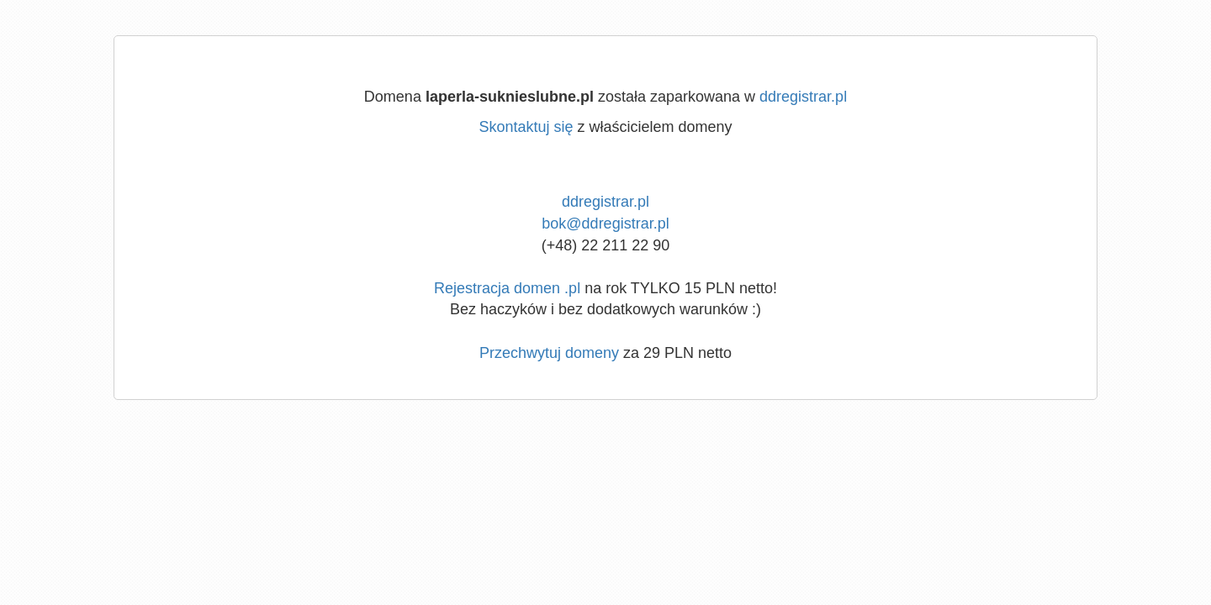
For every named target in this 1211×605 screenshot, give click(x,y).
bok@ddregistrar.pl (605, 223)
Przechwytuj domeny (549, 353)
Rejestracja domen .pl (507, 288)
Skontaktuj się (526, 126)
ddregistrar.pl (803, 96)
